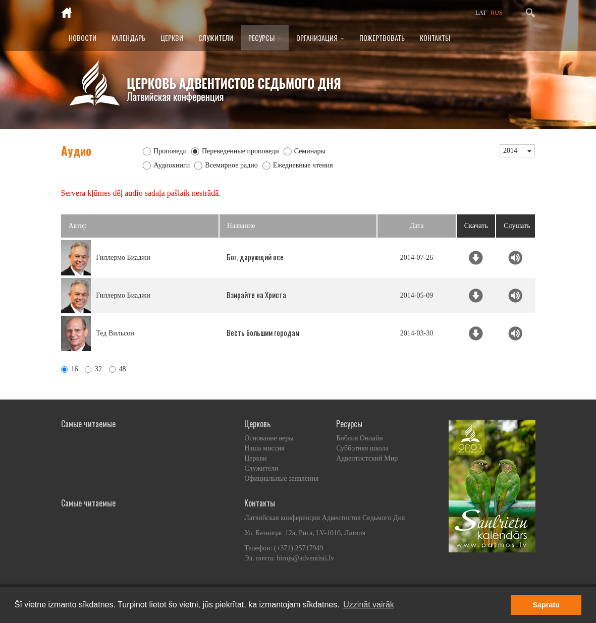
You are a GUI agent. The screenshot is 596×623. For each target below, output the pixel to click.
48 (117, 369)
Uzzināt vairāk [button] (368, 604)
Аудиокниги (171, 165)
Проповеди (170, 151)
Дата (417, 226)
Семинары (310, 151)
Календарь (128, 37)
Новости (82, 37)
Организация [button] (320, 37)
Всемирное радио (231, 165)
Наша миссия (264, 448)
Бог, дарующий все (255, 256)
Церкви (171, 37)
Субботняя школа (362, 448)
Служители (215, 37)
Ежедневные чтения (303, 165)
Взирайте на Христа (256, 294)
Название (241, 226)
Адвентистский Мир (367, 458)
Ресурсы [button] (264, 37)
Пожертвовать (382, 37)
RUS (496, 12)
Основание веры (268, 438)
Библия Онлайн (359, 438)
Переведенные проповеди (240, 151)
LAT (480, 12)
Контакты (435, 37)
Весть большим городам (263, 332)
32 (93, 369)
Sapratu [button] (546, 605)
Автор (78, 226)
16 (69, 369)
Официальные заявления (281, 478)
